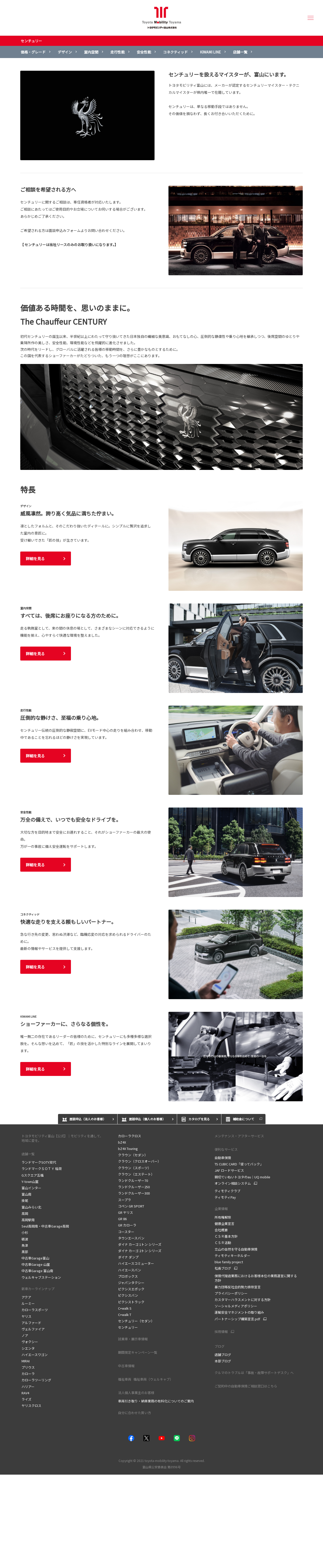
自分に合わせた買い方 (134, 1412)
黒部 (25, 1251)
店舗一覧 (240, 51)
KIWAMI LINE (210, 51)
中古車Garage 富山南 (37, 1270)
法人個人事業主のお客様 (136, 1392)
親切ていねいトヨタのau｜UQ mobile (242, 1177)
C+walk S (124, 1308)
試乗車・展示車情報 (133, 1338)
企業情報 (222, 1208)
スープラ (124, 1199)
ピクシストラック (131, 1301)
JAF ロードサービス (229, 1170)
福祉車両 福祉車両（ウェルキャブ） (146, 1379)
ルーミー (28, 1303)
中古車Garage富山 (35, 1258)
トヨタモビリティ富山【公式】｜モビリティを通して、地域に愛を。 (62, 1138)
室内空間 (91, 51)
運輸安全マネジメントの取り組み (239, 1312)
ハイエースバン (129, 1270)
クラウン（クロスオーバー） (139, 1161)
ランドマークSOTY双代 (39, 1162)
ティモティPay (225, 1197)
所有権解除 (223, 1217)
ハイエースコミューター (136, 1263)
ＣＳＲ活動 (223, 1242)
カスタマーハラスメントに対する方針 (243, 1299)
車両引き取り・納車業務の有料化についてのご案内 (156, 1401)
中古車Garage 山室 (36, 1264)
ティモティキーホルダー (232, 1255)
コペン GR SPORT (131, 1206)
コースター (126, 1231)
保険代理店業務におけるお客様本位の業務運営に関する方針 (256, 1278)
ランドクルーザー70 (133, 1180)
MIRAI (26, 1361)
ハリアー (28, 1386)
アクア (26, 1297)
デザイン (65, 51)
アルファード (31, 1322)
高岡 (25, 1213)
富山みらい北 (31, 1207)
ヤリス (26, 1316)
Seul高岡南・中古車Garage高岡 (45, 1226)
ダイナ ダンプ (128, 1257)
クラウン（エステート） (136, 1174)
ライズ (26, 1399)
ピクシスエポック (131, 1289)
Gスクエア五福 (33, 1175)
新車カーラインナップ (38, 1288)
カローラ (28, 1373)
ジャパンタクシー (131, 1282)
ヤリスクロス (31, 1405)
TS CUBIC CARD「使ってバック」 (239, 1164)
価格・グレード (33, 51)
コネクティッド (175, 51)
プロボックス (128, 1276)
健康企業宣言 (224, 1223)
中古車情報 (126, 1365)
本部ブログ (223, 1361)
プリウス (28, 1367)
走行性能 (117, 51)
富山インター (31, 1187)
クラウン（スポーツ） (134, 1167)
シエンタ (28, 1348)
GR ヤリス (125, 1212)
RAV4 (25, 1392)
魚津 (25, 1245)
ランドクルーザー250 (134, 1186)
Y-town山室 (30, 1181)
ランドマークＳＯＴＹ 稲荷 (42, 1168)
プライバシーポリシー (231, 1293)
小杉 (25, 1232)
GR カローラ (127, 1225)
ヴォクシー (30, 1341)
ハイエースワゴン (35, 1354)
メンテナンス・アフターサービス (239, 1135)
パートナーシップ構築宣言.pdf (237, 1319)
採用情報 (221, 1331)
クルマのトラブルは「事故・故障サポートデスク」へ (254, 1372)
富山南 (26, 1194)
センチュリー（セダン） (136, 1320)
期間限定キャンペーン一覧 (137, 1352)
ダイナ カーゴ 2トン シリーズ (139, 1250)
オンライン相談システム (233, 1183)
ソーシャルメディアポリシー (236, 1306)
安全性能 (144, 51)
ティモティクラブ (227, 1190)
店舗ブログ (223, 1354)
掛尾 (25, 1200)
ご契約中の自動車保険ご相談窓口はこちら (246, 1386)
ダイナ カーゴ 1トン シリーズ (139, 1244)
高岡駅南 (28, 1219)
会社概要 (221, 1230)
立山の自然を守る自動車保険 (236, 1249)
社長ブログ (223, 1268)
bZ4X (122, 1142)
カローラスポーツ (35, 1309)
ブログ (219, 1346)
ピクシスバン (128, 1295)
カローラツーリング (36, 1380)
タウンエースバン (131, 1238)
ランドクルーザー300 (134, 1193)
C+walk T (124, 1314)
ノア (25, 1335)
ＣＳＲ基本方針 (226, 1236)
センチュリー (31, 40)
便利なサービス (226, 1149)
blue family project (229, 1261)
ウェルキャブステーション (41, 1277)
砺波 (25, 1239)
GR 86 (122, 1218)
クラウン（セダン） (133, 1154)
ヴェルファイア (33, 1329)
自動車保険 (223, 1157)
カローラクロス (129, 1135)
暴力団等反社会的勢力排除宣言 (238, 1287)
